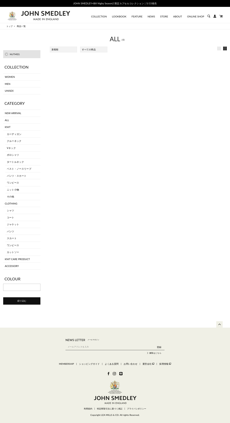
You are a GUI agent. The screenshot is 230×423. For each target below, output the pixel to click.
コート (10, 217)
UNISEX (9, 90)
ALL (7, 120)
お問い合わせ (130, 363)
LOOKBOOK (119, 16)
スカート (12, 238)
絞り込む (21, 301)
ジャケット (13, 224)
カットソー (13, 252)
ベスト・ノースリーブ (19, 168)
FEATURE (136, 16)
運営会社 (148, 363)
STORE (164, 16)
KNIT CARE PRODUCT (17, 259)
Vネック (11, 147)
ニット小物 (13, 189)
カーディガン (14, 134)
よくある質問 (112, 363)
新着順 (55, 49)
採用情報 (165, 363)
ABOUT (177, 16)
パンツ (10, 231)
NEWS (151, 16)
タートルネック (15, 161)
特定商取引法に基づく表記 (110, 409)
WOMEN (10, 76)
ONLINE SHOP (195, 16)
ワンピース (13, 182)
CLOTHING (11, 203)
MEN (7, 83)
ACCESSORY (12, 266)
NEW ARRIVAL (13, 113)
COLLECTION (99, 16)
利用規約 (88, 409)
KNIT (8, 127)
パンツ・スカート (17, 175)
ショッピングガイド (89, 363)
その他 (10, 196)
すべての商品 (89, 49)
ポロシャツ (13, 154)
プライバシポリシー (136, 409)
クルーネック (14, 140)
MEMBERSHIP (66, 363)
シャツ (10, 210)
